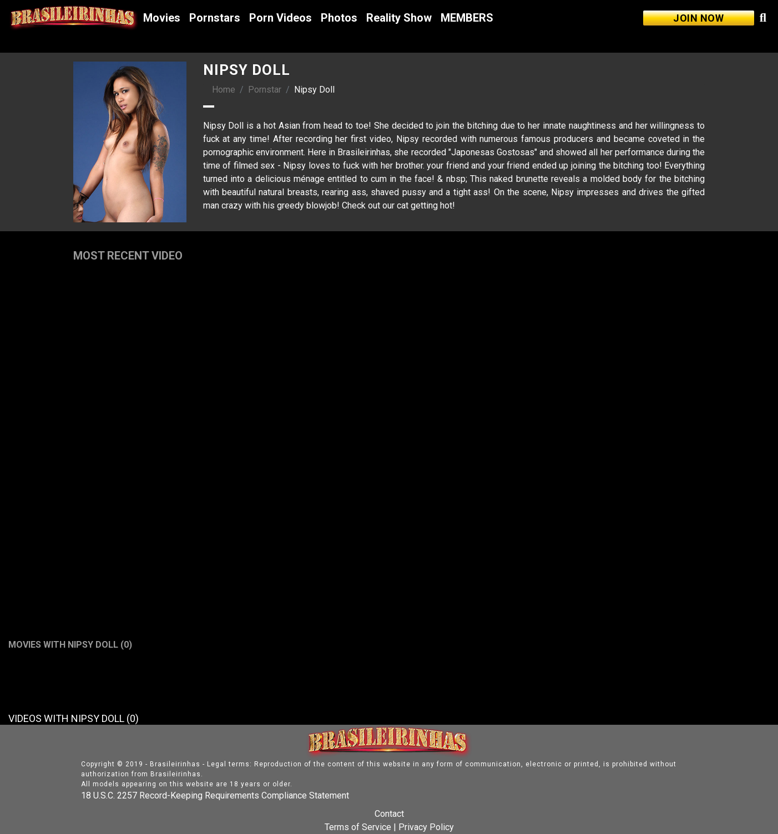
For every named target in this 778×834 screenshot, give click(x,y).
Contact (389, 813)
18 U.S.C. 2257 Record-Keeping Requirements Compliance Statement (215, 795)
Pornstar (264, 89)
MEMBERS (467, 17)
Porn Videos (280, 17)
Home (223, 89)
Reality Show (399, 17)
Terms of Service (358, 827)
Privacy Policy (426, 827)
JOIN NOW (698, 18)
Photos (339, 17)
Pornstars (214, 17)
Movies (161, 17)
